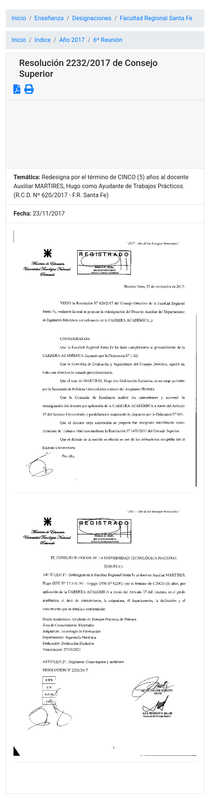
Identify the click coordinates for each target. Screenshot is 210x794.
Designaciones (91, 18)
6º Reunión (108, 39)
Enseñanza (49, 18)
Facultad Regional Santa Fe (156, 18)
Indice (42, 39)
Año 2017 (72, 39)
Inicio (19, 18)
